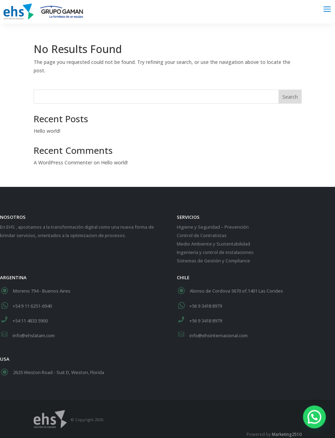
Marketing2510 (287, 434)
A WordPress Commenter (63, 162)
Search (290, 96)
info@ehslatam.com (34, 335)
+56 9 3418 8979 (205, 306)
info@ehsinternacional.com (218, 335)
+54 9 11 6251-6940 (32, 306)
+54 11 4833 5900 (30, 321)
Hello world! (47, 131)
